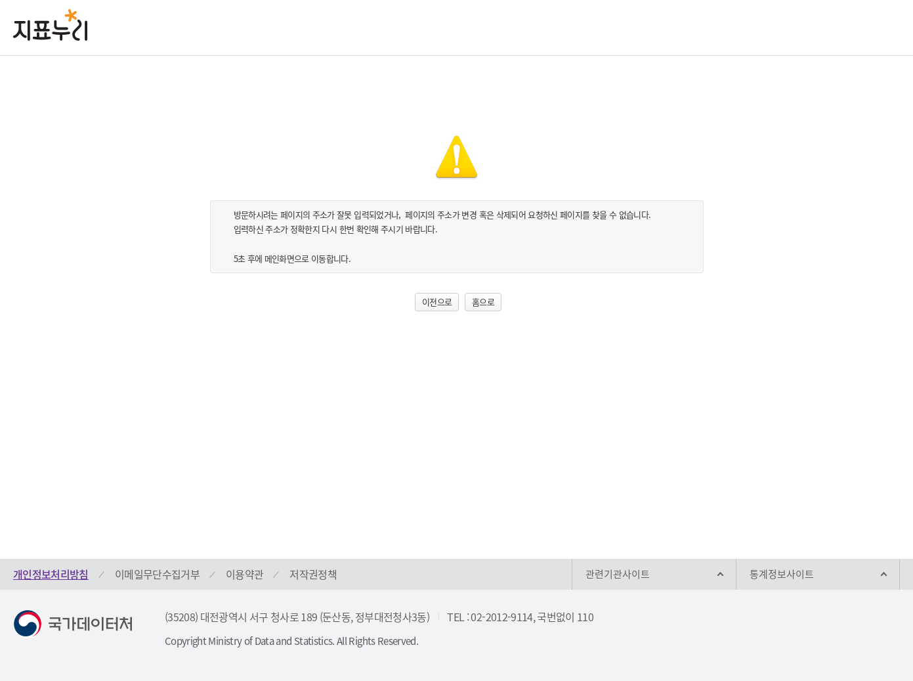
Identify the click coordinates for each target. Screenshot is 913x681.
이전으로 (437, 302)
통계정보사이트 (782, 574)
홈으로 (483, 302)
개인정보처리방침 (51, 574)
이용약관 (244, 574)
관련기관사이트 (617, 574)
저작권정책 (313, 574)
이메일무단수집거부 (157, 574)
